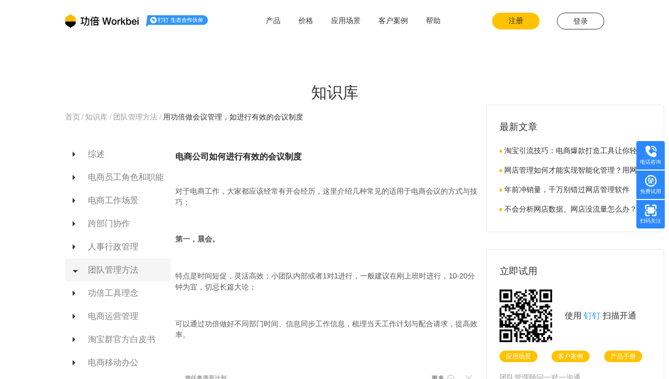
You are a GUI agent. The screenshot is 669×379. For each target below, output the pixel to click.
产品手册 (623, 356)
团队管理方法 (136, 117)
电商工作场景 (113, 200)
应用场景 (518, 356)
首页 (73, 117)
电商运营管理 (113, 316)
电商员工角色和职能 (126, 177)
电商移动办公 (113, 362)
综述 (96, 153)
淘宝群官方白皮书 (121, 339)
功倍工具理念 (113, 292)
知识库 (96, 117)
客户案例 (570, 356)
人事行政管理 (113, 246)
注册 (515, 21)
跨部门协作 (109, 223)
